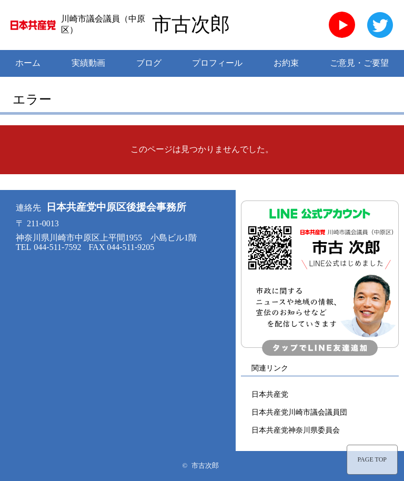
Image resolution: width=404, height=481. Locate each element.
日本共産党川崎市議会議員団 (299, 412)
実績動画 (88, 62)
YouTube (342, 25)
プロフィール (217, 62)
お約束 (286, 62)
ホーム (28, 62)
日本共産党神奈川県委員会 (295, 430)
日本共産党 (269, 394)
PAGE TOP (372, 459)
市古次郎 (191, 24)
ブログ (148, 62)
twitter (380, 25)
